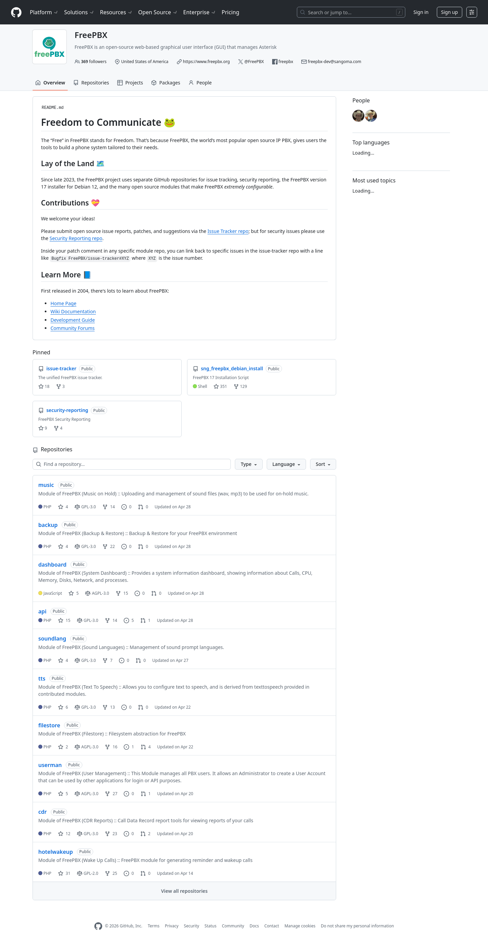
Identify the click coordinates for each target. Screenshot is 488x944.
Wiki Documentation (73, 311)
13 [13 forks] (108, 707)
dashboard (52, 564)
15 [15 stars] (64, 620)
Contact (271, 926)
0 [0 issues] (126, 507)
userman (50, 765)
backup (48, 525)
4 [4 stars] (63, 507)
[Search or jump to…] (351, 12)
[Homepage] (16, 12)
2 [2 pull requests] (145, 834)
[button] (248, 464)
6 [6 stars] (63, 707)
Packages (165, 82)
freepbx (286, 61)
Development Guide (72, 320)
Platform (44, 12)
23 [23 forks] (111, 834)
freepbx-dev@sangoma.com (334, 61)
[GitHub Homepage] (98, 926)
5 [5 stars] (73, 593)
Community (233, 926)
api (42, 611)
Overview (50, 82)
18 (43, 386)
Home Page (63, 303)
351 (220, 386)
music (46, 485)
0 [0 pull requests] (143, 507)
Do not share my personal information (357, 926)
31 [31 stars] (64, 873)
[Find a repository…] (132, 464)
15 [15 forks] (122, 593)
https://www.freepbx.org (206, 61)
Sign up (449, 12)
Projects (130, 82)
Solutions (79, 12)
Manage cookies (299, 926)
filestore (49, 725)
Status (211, 926)
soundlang (52, 638)
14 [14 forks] (108, 507)
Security (191, 926)
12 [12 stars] (64, 834)
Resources (116, 12)
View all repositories (184, 891)
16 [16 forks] (111, 747)
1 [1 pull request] (145, 620)
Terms (154, 926)
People (200, 82)
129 (240, 386)
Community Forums (72, 328)
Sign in (420, 12)
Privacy (172, 926)
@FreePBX (254, 61)
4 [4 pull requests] (146, 747)
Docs (254, 926)
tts (41, 678)
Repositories (91, 82)
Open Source (158, 12)
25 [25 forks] (111, 873)
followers (93, 61)
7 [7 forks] (107, 660)
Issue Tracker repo (227, 231)
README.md (53, 107)
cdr (42, 811)
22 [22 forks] (108, 546)
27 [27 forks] (111, 793)
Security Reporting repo (75, 238)
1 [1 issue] (129, 747)
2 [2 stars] (63, 747)
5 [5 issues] (129, 620)
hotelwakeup (55, 851)
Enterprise (199, 12)
